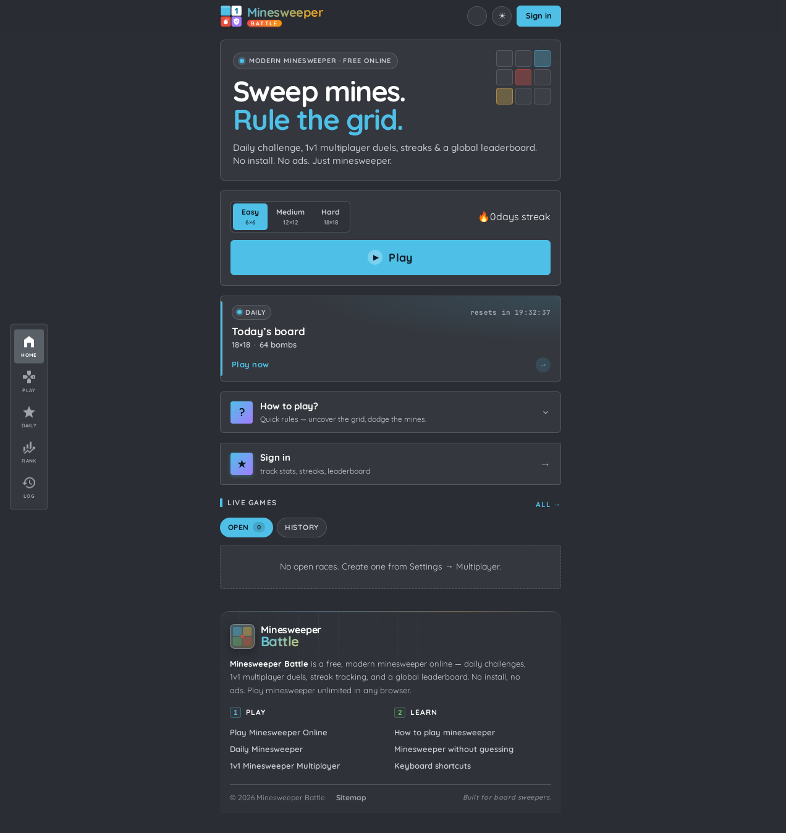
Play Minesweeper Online (279, 732)
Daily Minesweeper (266, 749)
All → (548, 504)
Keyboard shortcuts (432, 766)
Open (246, 527)
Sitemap (351, 797)
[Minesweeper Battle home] (272, 16)
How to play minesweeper (444, 732)
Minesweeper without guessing (453, 749)
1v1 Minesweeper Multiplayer (285, 766)
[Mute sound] (477, 16)
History (301, 527)
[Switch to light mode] (502, 16)
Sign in (539, 15)
